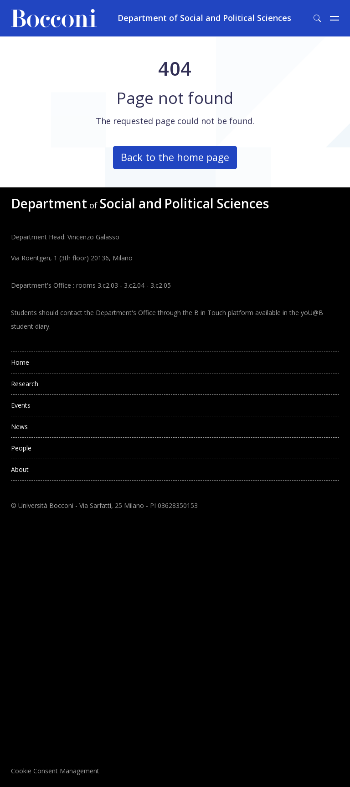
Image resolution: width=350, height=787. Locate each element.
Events (21, 405)
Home (20, 362)
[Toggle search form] (317, 18)
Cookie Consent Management (55, 770)
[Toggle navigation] (334, 18)
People (21, 448)
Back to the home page (175, 157)
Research (24, 383)
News (19, 426)
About (20, 469)
